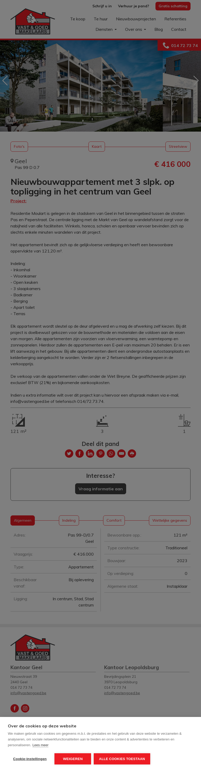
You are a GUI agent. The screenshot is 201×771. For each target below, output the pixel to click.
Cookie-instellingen (30, 759)
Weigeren (73, 759)
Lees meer (40, 745)
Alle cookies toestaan (122, 759)
